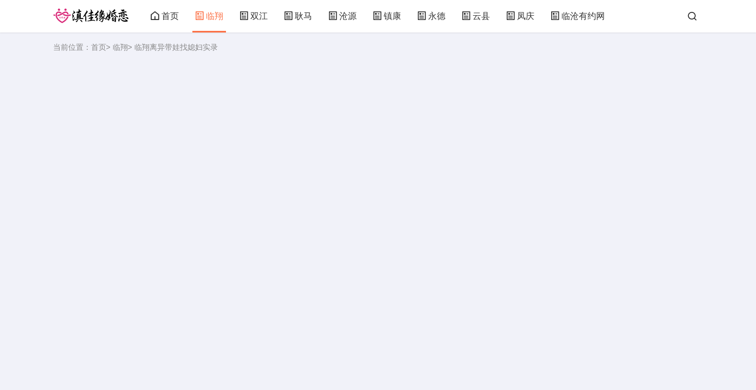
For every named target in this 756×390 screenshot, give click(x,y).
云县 (476, 16)
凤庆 (520, 16)
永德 (431, 16)
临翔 (209, 16)
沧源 (342, 16)
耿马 (298, 16)
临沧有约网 (578, 16)
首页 (165, 16)
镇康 (387, 16)
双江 (254, 16)
